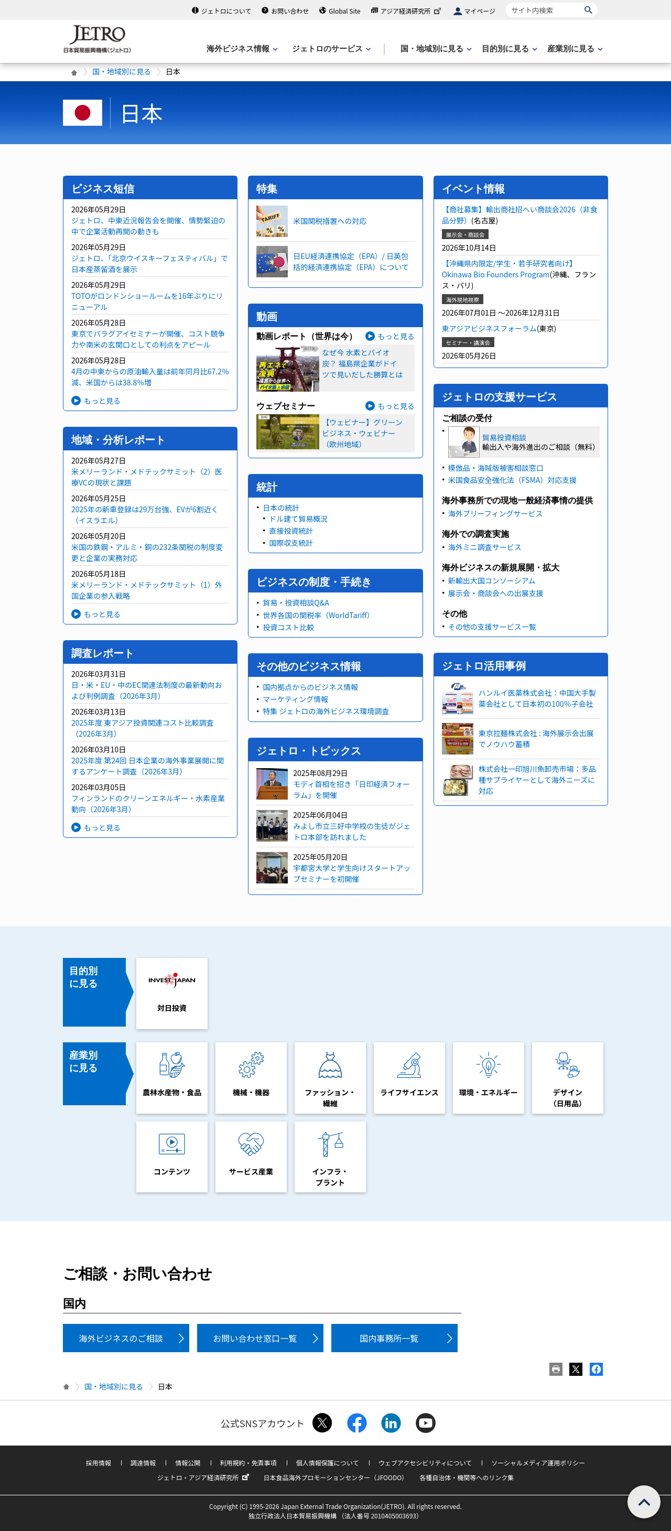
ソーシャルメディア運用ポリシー (538, 1462)
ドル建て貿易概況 (298, 518)
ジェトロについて (226, 10)
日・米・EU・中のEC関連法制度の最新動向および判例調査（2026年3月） (146, 690)
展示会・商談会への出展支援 (496, 593)
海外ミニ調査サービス (485, 547)
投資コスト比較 (288, 627)
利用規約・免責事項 (248, 1462)
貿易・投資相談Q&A (296, 602)
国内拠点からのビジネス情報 (310, 687)
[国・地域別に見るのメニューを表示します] (435, 49)
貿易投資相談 (504, 437)
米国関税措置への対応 (329, 220)
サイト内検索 (505, 2)
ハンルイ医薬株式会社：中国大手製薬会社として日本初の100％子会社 (537, 698)
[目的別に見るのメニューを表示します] (508, 49)
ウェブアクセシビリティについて (425, 1462)
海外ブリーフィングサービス (495, 513)
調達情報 (143, 1462)
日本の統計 (281, 507)
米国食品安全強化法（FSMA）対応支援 (512, 480)
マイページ (479, 10)
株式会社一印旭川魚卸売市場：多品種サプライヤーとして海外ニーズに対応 (537, 779)
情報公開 (187, 1462)
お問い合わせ (290, 10)
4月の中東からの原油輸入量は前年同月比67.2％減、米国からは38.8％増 (150, 376)
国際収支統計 (291, 542)
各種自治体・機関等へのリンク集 (466, 1477)
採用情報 (98, 1462)
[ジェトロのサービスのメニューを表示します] (330, 49)
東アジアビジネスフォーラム (489, 328)
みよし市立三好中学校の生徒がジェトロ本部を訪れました (351, 831)
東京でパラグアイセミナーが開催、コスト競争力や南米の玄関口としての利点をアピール (148, 339)
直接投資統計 (291, 530)
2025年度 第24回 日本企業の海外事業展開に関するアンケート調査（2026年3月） (147, 766)
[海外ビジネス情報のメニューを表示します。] (241, 49)
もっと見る (102, 400)
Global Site (344, 10)
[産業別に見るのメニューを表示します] (574, 49)
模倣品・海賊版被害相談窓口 (496, 467)
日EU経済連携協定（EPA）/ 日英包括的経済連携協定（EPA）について (350, 261)
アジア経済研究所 (412, 10)
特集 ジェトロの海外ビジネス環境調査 (326, 711)
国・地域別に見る (121, 71)
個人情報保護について (327, 1462)
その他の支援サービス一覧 (492, 626)
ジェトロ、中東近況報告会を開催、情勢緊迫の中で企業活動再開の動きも (148, 225)
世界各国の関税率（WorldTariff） (318, 615)
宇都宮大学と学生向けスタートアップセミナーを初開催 (351, 873)
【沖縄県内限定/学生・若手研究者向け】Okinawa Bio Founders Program (509, 268)
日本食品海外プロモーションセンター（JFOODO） (335, 1477)
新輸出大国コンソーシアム (492, 580)
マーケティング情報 (295, 699)
